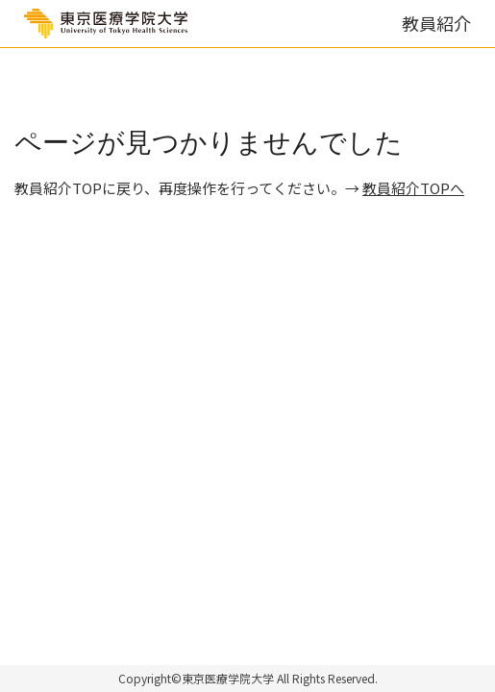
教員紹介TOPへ (413, 188)
